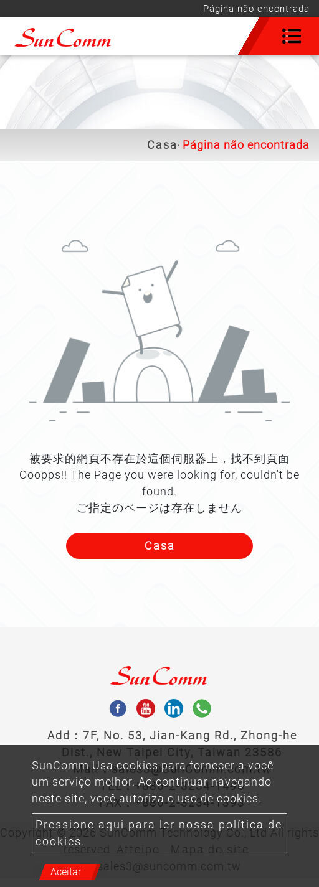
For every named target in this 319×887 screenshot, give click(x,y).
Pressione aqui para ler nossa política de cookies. (159, 833)
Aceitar (65, 872)
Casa (162, 145)
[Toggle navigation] (291, 36)
